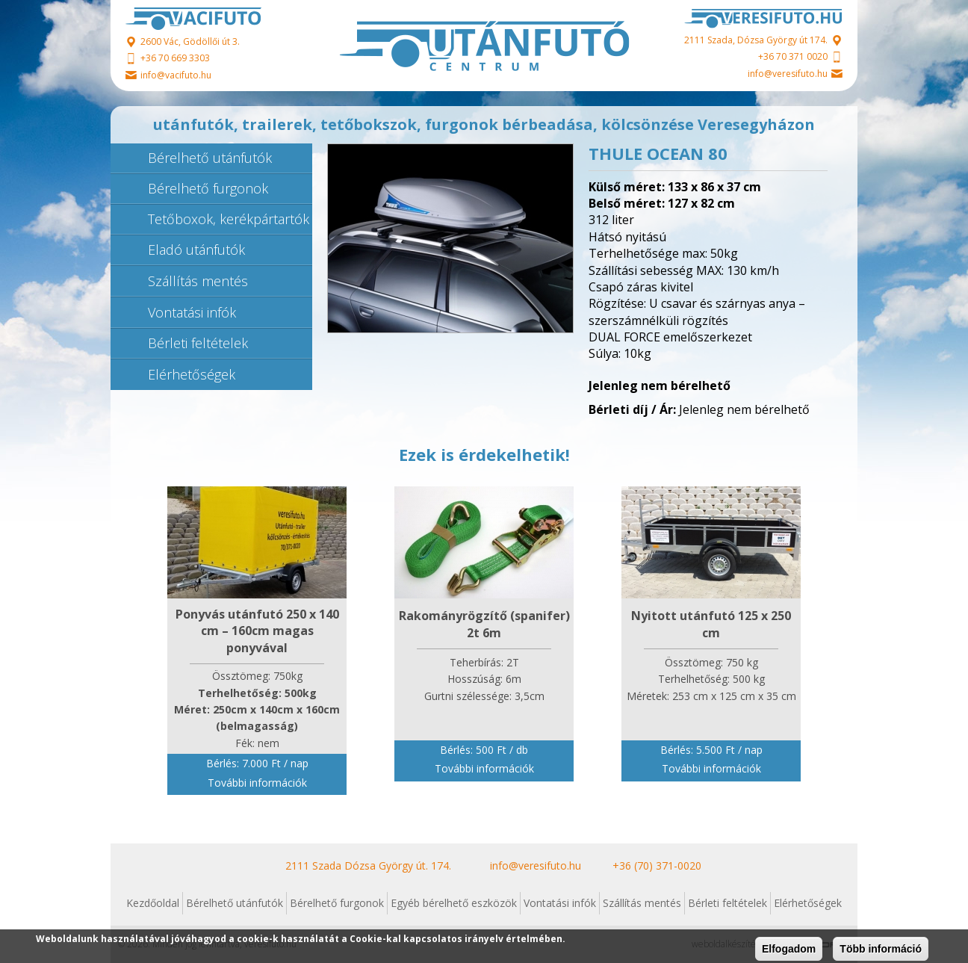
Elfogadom (789, 949)
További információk (257, 782)
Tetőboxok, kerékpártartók (228, 219)
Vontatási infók (192, 312)
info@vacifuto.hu (175, 75)
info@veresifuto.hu (788, 73)
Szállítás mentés (198, 281)
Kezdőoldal (152, 903)
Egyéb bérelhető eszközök (454, 903)
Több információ (881, 949)
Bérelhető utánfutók (210, 158)
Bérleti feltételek (198, 343)
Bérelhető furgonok (208, 188)
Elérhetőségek (191, 374)
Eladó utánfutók (196, 249)
